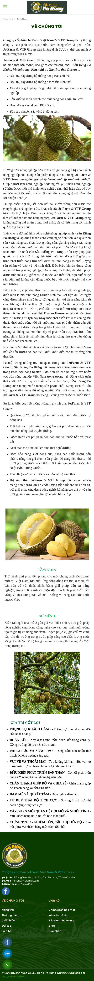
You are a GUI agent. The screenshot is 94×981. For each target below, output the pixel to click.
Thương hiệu (10, 915)
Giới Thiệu (8, 920)
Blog (52, 925)
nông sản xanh (36, 632)
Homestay (62, 313)
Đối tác (6, 925)
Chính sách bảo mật (62, 909)
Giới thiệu (22, 19)
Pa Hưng (9, 238)
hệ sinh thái (67, 474)
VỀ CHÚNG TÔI (47, 26)
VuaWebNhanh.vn (14, 976)
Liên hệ (6, 931)
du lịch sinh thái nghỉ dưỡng (52, 448)
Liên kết (55, 900)
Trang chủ (7, 19)
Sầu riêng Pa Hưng (61, 920)
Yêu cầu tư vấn (58, 915)
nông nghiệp (28, 170)
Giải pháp (55, 931)
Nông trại (8, 909)
